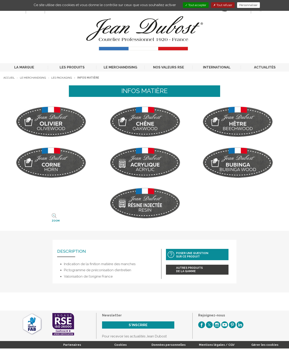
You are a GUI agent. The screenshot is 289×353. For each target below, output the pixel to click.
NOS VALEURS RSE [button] (168, 67)
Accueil (9, 77)
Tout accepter (195, 5)
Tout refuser (222, 5)
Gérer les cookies (264, 344)
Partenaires (72, 344)
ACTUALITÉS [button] (265, 67)
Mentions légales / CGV (217, 344)
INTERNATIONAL (217, 67)
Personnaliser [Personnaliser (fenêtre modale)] (248, 5)
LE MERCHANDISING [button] (120, 67)
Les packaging (61, 77)
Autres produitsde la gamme (189, 269)
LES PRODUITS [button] (72, 67)
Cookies (120, 344)
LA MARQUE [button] (24, 67)
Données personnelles (168, 344)
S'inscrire (138, 325)
